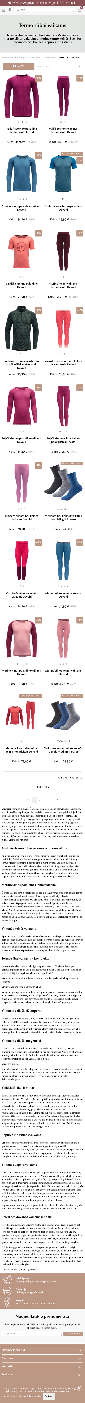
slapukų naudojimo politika (28, 1396)
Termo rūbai (50, 58)
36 (77, 778)
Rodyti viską (42, 787)
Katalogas (22, 58)
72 (81, 778)
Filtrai (18, 66)
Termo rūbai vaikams (69, 58)
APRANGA (35, 58)
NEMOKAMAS (17, 3)
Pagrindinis (7, 58)
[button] (58, 66)
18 (73, 778)
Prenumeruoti (73, 1333)
